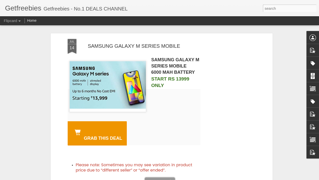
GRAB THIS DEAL (97, 134)
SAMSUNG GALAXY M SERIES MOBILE (134, 46)
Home (31, 20)
